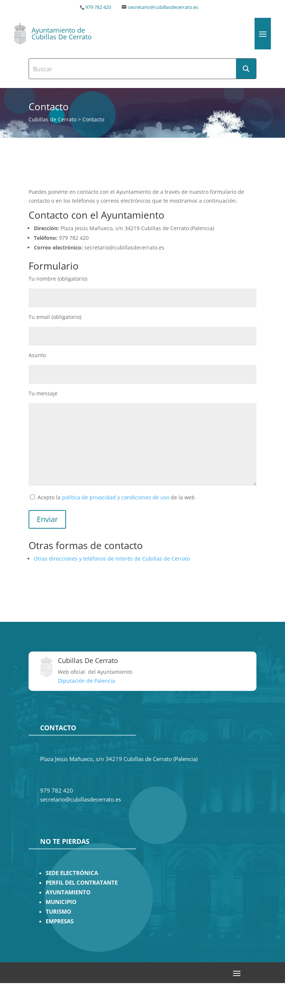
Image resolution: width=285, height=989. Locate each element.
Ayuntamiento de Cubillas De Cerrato (62, 33)
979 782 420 (98, 7)
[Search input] (133, 68)
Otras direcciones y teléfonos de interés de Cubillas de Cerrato (112, 558)
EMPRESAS (59, 921)
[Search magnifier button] (246, 69)
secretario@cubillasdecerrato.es (163, 7)
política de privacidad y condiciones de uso (115, 497)
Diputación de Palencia (86, 680)
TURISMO (58, 911)
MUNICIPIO (61, 902)
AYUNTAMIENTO (68, 892)
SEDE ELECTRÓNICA (72, 873)
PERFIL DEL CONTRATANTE (82, 883)
